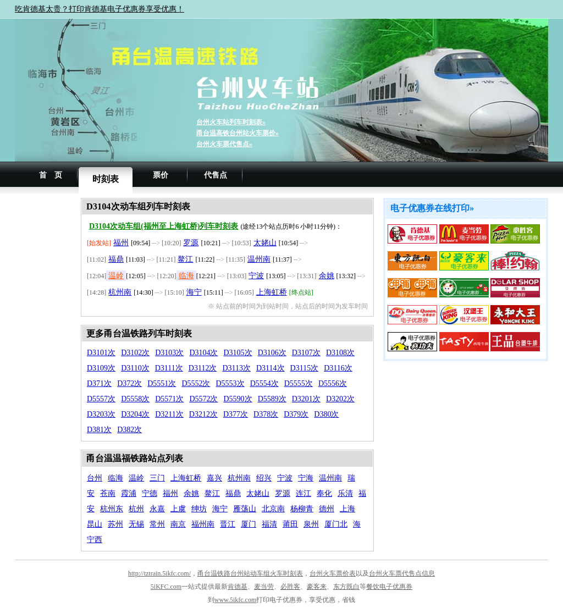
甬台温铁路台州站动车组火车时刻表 (250, 573)
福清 (269, 524)
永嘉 (157, 509)
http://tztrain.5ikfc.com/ (159, 573)
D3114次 (270, 368)
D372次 (129, 383)
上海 (347, 509)
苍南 (107, 493)
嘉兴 (214, 478)
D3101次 (101, 353)
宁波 (256, 276)
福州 (121, 243)
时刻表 (105, 179)
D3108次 (340, 353)
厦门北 (335, 524)
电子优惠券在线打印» (432, 208)
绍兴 (264, 478)
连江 (303, 493)
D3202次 (340, 399)
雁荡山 (244, 509)
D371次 (99, 383)
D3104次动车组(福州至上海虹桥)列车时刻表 (163, 226)
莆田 (290, 524)
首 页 (50, 175)
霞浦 (128, 493)
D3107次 (306, 353)
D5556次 (332, 383)
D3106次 (272, 353)
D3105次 (238, 353)
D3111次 (169, 368)
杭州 (136, 509)
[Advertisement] (48, 363)
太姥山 (265, 243)
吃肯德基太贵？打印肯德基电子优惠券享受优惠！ (99, 9)
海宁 (194, 292)
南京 (178, 524)
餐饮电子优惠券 (389, 586)
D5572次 (203, 399)
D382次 (129, 430)
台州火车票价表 (333, 573)
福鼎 (116, 259)
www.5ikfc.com (235, 600)
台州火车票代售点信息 (402, 573)
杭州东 (111, 509)
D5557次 (101, 399)
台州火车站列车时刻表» (231, 122)
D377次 (235, 414)
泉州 (311, 524)
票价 (160, 175)
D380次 (326, 414)
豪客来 (317, 586)
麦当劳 (264, 586)
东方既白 (346, 586)
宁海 (305, 478)
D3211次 (169, 414)
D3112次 (203, 368)
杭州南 (119, 292)
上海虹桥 (271, 292)
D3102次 (135, 353)
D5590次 (238, 399)
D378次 (265, 414)
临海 (186, 276)
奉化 (324, 493)
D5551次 (161, 383)
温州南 (259, 259)
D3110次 (135, 368)
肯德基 (237, 586)
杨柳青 (301, 509)
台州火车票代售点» (224, 144)
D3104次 (203, 353)
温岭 (116, 276)
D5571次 (169, 399)
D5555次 (298, 383)
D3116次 (338, 368)
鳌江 (185, 259)
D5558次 (135, 399)
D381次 (99, 430)
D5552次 (195, 383)
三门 (157, 478)
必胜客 (290, 586)
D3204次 (135, 414)
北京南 (273, 509)
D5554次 (264, 383)
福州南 (202, 524)
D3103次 (169, 353)
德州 (326, 509)
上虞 (178, 509)
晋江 (227, 524)
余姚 (326, 276)
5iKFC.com (166, 586)
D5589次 (272, 399)
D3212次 (203, 414)
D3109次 (101, 368)
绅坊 (199, 509)
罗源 (190, 243)
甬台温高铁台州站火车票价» (237, 133)
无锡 (136, 524)
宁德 (149, 493)
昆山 (94, 524)
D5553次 (230, 383)
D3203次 (101, 414)
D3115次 (304, 368)
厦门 (248, 524)
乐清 (345, 493)
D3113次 (236, 368)
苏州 (115, 524)
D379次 (296, 414)
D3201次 (306, 399)
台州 (94, 478)
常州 (157, 524)
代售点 (215, 175)
